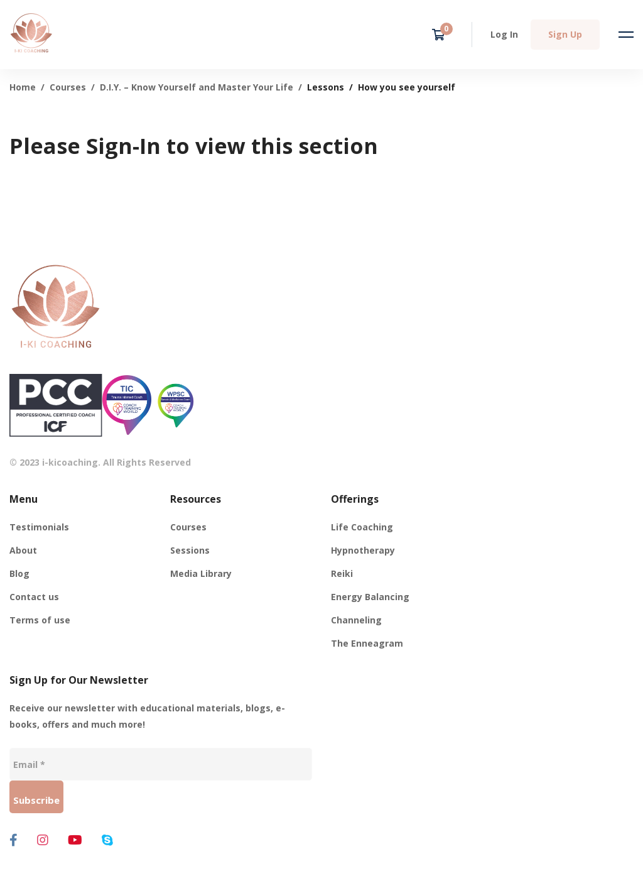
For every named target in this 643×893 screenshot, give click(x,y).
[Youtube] (75, 840)
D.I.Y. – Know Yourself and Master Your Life (196, 87)
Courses (68, 87)
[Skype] (107, 840)
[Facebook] (13, 840)
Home (22, 87)
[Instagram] (43, 840)
